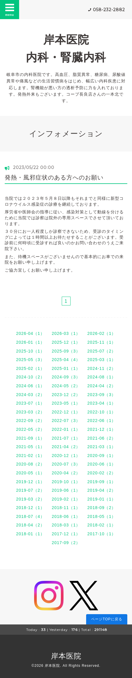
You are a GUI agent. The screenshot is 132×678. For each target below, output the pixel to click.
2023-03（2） (30, 412)
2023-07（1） (30, 403)
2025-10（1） (30, 351)
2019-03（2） (30, 499)
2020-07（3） (66, 464)
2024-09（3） (66, 377)
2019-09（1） (101, 481)
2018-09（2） (101, 507)
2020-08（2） (30, 464)
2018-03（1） (66, 525)
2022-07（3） (66, 420)
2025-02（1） (30, 368)
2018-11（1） (66, 507)
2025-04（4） (66, 359)
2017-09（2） (66, 542)
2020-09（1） (101, 455)
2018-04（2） (30, 525)
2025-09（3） (66, 351)
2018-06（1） (66, 516)
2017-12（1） (66, 533)
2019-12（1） (30, 481)
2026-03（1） (66, 333)
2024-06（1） (30, 385)
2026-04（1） (30, 333)
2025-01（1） (66, 368)
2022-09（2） (30, 420)
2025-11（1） (101, 342)
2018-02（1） (101, 525)
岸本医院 (66, 656)
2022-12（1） (66, 412)
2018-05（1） (101, 516)
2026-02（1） (101, 333)
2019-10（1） (66, 481)
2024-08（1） (101, 377)
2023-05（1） (66, 403)
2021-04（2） (66, 446)
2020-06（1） (101, 464)
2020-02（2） (101, 473)
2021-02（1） (30, 455)
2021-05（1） (30, 446)
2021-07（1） (66, 438)
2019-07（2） (30, 490)
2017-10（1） (101, 533)
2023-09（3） (101, 394)
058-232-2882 (109, 9)
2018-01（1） (30, 533)
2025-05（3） (30, 359)
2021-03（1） (101, 446)
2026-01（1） (30, 342)
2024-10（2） (30, 377)
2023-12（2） (66, 394)
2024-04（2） (101, 385)
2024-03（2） (30, 394)
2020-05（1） (30, 473)
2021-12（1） (101, 429)
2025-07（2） (101, 351)
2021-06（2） (101, 438)
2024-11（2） (101, 368)
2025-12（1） (66, 342)
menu (9, 9)
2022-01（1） (66, 429)
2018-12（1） (30, 507)
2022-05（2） (30, 429)
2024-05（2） (66, 385)
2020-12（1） (66, 455)
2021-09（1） (30, 438)
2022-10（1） (101, 412)
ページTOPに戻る (106, 619)
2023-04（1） (101, 403)
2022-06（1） (101, 420)
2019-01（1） (101, 499)
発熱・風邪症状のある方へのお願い (54, 177)
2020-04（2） (66, 473)
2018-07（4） (30, 516)
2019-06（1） (66, 490)
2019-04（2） (101, 490)
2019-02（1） (66, 499)
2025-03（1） (101, 359)
